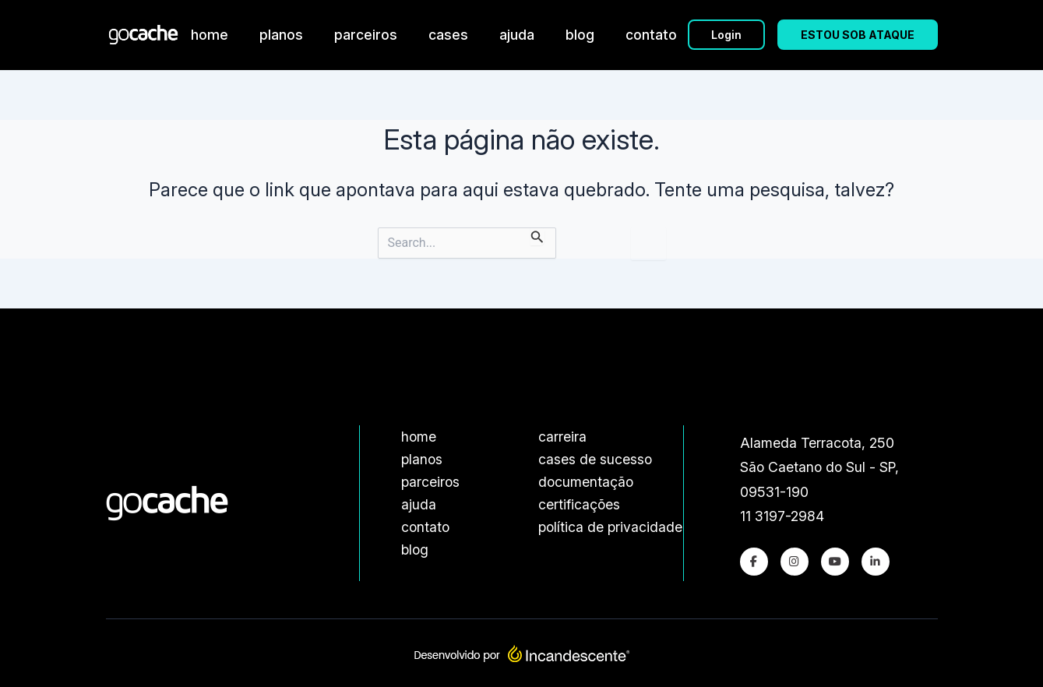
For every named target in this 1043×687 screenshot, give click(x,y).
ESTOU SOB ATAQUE (857, 34)
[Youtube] (835, 562)
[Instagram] (794, 562)
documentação (585, 482)
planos (281, 34)
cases (448, 34)
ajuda (516, 34)
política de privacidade (610, 527)
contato (651, 34)
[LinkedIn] (876, 562)
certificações (579, 504)
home (209, 34)
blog (580, 34)
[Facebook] (754, 562)
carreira (562, 436)
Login (726, 34)
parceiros (365, 34)
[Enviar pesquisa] (537, 236)
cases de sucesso (595, 459)
